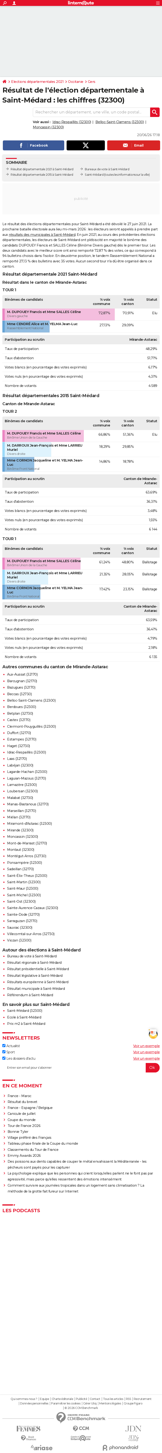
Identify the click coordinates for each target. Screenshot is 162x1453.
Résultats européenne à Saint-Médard (37, 982)
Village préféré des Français (29, 1137)
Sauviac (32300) (19, 927)
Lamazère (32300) (22, 785)
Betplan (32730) (20, 713)
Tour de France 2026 (24, 1126)
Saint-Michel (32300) (24, 895)
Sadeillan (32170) (20, 869)
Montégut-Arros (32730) (26, 856)
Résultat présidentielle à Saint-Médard (38, 969)
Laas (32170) (17, 759)
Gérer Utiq (90, 1403)
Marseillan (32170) (21, 811)
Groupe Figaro (133, 1403)
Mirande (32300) (20, 830)
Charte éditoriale (62, 1399)
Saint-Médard (94, 174)
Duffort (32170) (19, 733)
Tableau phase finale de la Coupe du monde (43, 1143)
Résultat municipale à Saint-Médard (36, 989)
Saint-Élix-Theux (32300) (27, 876)
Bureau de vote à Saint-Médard (32, 956)
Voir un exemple (146, 1046)
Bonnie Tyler (18, 1132)
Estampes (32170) (21, 739)
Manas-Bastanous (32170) (28, 804)
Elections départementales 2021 (37, 82)
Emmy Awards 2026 (24, 1155)
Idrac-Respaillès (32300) (71, 122)
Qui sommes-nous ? (24, 1399)
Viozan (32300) (19, 940)
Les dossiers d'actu (18, 1058)
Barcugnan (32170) (22, 681)
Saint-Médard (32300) (24, 1011)
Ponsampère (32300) (24, 863)
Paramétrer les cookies (65, 1403)
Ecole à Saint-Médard (24, 1017)
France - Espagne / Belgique (30, 1108)
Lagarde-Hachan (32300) (27, 772)
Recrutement (143, 1399)
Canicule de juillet (22, 1114)
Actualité (11, 1046)
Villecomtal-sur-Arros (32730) (31, 934)
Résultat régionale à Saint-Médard (34, 962)
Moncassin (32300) (48, 127)
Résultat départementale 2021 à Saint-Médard (42, 169)
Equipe (44, 1399)
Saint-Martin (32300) (23, 882)
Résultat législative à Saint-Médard (35, 975)
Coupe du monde (22, 1120)
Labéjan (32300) (20, 765)
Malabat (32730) (20, 798)
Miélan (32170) (18, 817)
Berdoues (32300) (21, 707)
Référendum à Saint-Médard (30, 995)
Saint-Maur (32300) (22, 888)
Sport (8, 1052)
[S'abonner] (81, 1067)
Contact (95, 1399)
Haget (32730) (18, 746)
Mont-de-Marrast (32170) (27, 843)
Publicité (81, 1399)
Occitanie (75, 82)
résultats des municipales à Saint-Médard (42, 235)
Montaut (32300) (20, 850)
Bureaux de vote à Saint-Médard (107, 169)
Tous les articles (113, 1399)
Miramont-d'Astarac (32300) (29, 823)
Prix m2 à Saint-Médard (26, 1024)
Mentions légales (110, 1403)
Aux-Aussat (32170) (22, 674)
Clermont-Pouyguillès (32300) (31, 726)
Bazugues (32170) (21, 687)
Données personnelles (34, 1403)
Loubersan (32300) (22, 791)
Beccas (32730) (19, 694)
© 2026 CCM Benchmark (81, 1408)
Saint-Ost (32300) (21, 901)
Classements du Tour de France (33, 1150)
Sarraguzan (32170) (22, 921)
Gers (91, 82)
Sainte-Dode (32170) (23, 914)
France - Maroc (19, 1096)
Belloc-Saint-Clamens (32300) (119, 122)
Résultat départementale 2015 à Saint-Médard (42, 174)
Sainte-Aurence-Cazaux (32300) (32, 908)
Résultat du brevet (22, 1102)
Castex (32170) (18, 720)
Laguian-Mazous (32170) (26, 778)
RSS (128, 1399)
